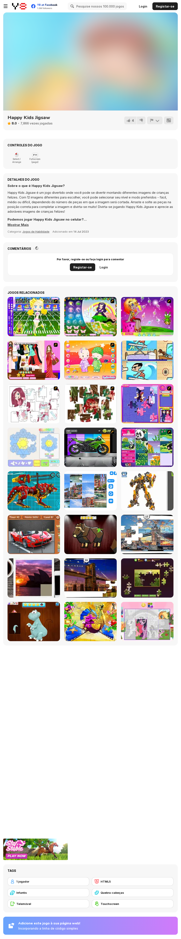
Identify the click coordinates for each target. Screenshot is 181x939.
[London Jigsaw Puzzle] (147, 534)
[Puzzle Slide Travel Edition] (34, 578)
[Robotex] (147, 490)
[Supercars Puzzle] (34, 534)
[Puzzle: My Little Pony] (147, 621)
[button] (18, 225)
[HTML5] (132, 881)
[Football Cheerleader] (34, 316)
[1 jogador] (48, 881)
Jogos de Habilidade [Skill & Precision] (35, 231)
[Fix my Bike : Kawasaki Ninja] (90, 447)
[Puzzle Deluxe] (90, 490)
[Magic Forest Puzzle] (147, 447)
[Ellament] (90, 316)
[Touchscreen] (132, 904)
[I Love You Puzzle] (90, 403)
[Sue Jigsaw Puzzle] (147, 403)
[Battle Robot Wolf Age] (34, 490)
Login (143, 6)
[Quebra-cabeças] (132, 892)
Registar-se (165, 6)
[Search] (71, 6)
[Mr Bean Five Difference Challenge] (147, 360)
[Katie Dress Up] (34, 360)
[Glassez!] (34, 447)
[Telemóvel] (48, 904)
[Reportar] (155, 120)
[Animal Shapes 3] (90, 534)
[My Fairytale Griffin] (90, 621)
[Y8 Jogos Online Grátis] (19, 6)
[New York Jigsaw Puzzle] (90, 578)
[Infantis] (48, 892)
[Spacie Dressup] (147, 316)
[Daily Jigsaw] (147, 578)
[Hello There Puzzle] (34, 403)
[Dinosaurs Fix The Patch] (34, 621)
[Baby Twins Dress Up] (90, 360)
